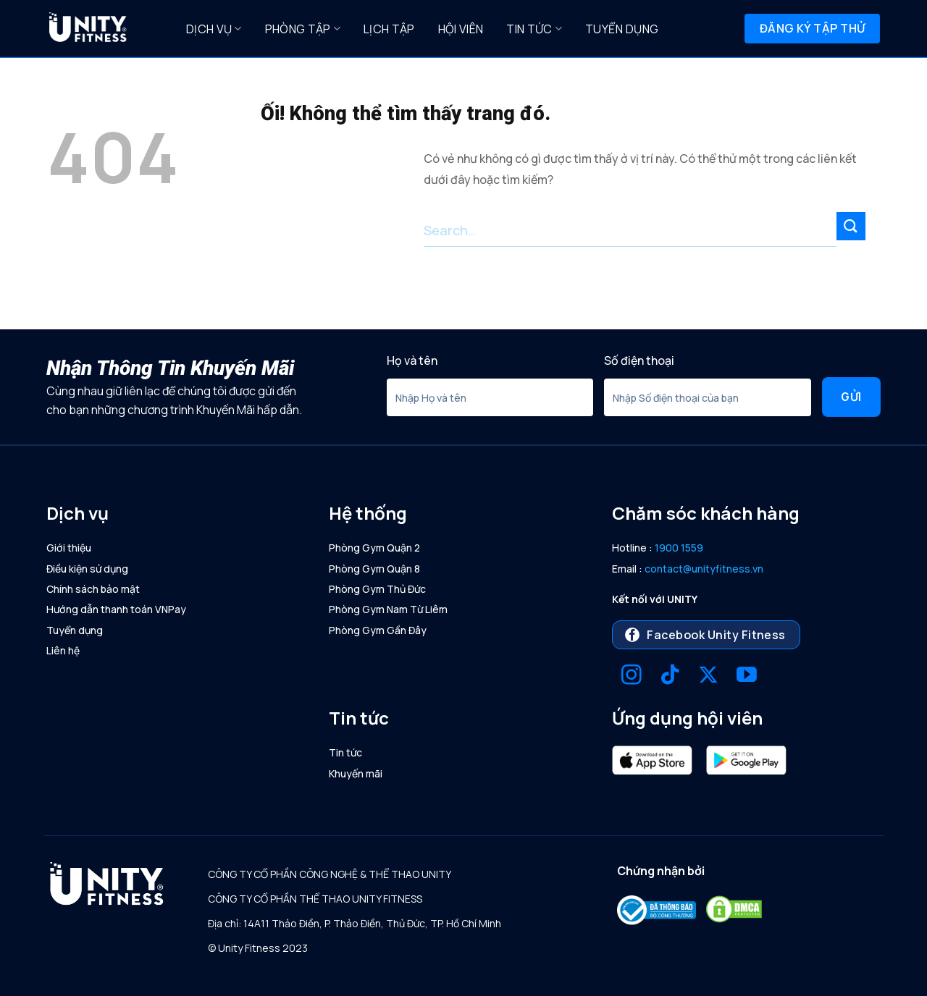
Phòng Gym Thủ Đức (377, 589)
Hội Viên (461, 29)
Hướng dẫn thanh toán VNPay (116, 609)
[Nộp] (850, 226)
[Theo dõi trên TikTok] (670, 676)
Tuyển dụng (621, 29)
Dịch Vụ (214, 29)
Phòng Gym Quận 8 (374, 568)
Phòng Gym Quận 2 (374, 547)
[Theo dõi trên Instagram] (631, 676)
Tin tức (534, 29)
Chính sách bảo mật (93, 589)
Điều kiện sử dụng (87, 568)
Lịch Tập (389, 29)
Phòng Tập (302, 29)
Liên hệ (63, 650)
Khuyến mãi (355, 773)
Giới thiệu (68, 547)
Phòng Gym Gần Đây (378, 630)
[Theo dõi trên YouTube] (747, 676)
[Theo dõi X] (708, 676)
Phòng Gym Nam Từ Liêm (388, 609)
